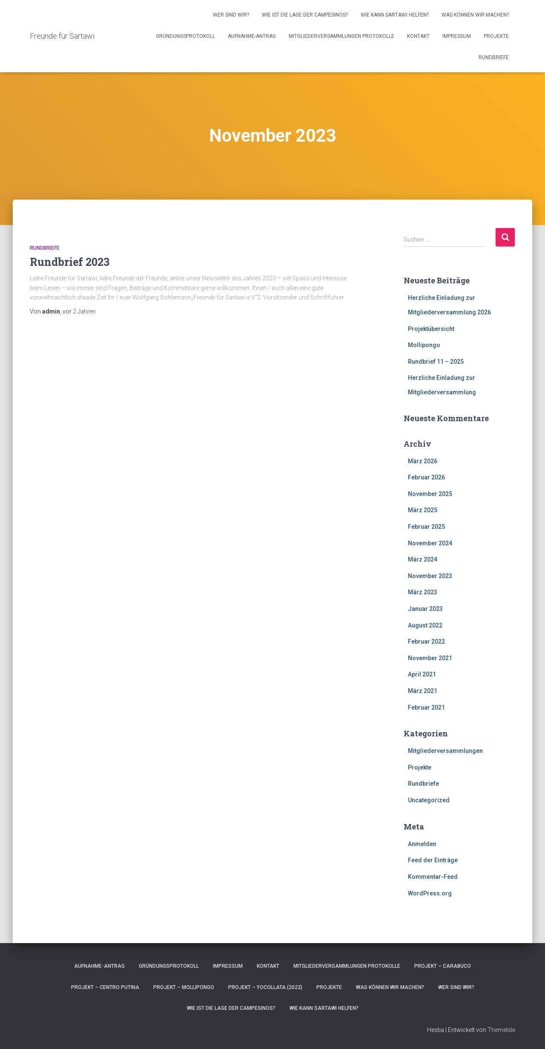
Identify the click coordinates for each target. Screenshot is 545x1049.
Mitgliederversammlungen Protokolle (341, 36)
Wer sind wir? (231, 15)
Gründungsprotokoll (185, 36)
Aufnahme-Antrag (252, 36)
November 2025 (430, 493)
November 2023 (430, 576)
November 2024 (430, 543)
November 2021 (430, 658)
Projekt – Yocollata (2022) (265, 987)
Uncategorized (429, 800)
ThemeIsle (501, 1029)
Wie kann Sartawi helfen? (395, 15)
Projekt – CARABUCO (442, 966)
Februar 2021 (426, 707)
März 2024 (422, 559)
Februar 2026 (426, 477)
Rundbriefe (494, 57)
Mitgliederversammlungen (445, 750)
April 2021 (422, 674)
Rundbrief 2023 (69, 262)
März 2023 (422, 592)
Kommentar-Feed (433, 876)
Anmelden (422, 844)
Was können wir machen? (475, 15)
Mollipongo (424, 345)
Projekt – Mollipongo (183, 987)
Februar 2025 (426, 526)
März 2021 (422, 690)
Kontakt (418, 36)
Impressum (456, 36)
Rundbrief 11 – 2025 (436, 361)
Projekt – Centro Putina (105, 987)
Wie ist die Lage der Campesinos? (305, 15)
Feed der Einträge (433, 860)
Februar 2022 (426, 641)
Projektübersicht (431, 328)
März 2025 (422, 510)
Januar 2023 (425, 608)
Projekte (496, 36)
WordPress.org (430, 893)
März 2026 (422, 461)
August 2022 (425, 625)
